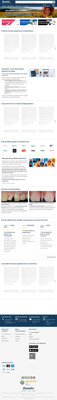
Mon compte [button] (46, 6)
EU (27, 391)
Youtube (28, 377)
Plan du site (4, 338)
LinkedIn (31, 377)
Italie (30, 391)
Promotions (26, 6)
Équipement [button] (11, 6)
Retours (45, 317)
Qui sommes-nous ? (6, 334)
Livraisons (17, 338)
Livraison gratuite (34, 317)
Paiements (17, 336)
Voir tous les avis (51, 257)
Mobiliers (31, 336)
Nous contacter (5, 340)
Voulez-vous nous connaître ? (8, 183)
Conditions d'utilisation (34, 339)
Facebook (23, 377)
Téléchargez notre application (37, 343)
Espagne (23, 391)
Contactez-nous (6, 317)
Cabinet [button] (4, 6)
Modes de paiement (21, 317)
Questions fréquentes (20, 334)
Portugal (34, 391)
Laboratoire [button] (18, 6)
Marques (31, 6)
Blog (3, 336)
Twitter (25, 377)
